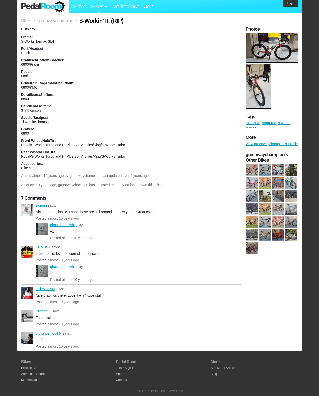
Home (79, 6)
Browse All (28, 368)
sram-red (269, 123)
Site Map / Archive (223, 368)
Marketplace (125, 6)
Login (290, 3)
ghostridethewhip (42, 229)
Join (148, 6)
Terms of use (175, 390)
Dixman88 (27, 316)
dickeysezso (27, 293)
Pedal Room (43, 7)
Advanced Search (33, 374)
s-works (284, 123)
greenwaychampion (84, 176)
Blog (214, 374)
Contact (121, 380)
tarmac (251, 128)
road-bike (253, 123)
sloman (27, 210)
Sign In (130, 368)
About (120, 374)
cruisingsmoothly (27, 338)
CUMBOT (27, 252)
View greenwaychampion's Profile (272, 144)
